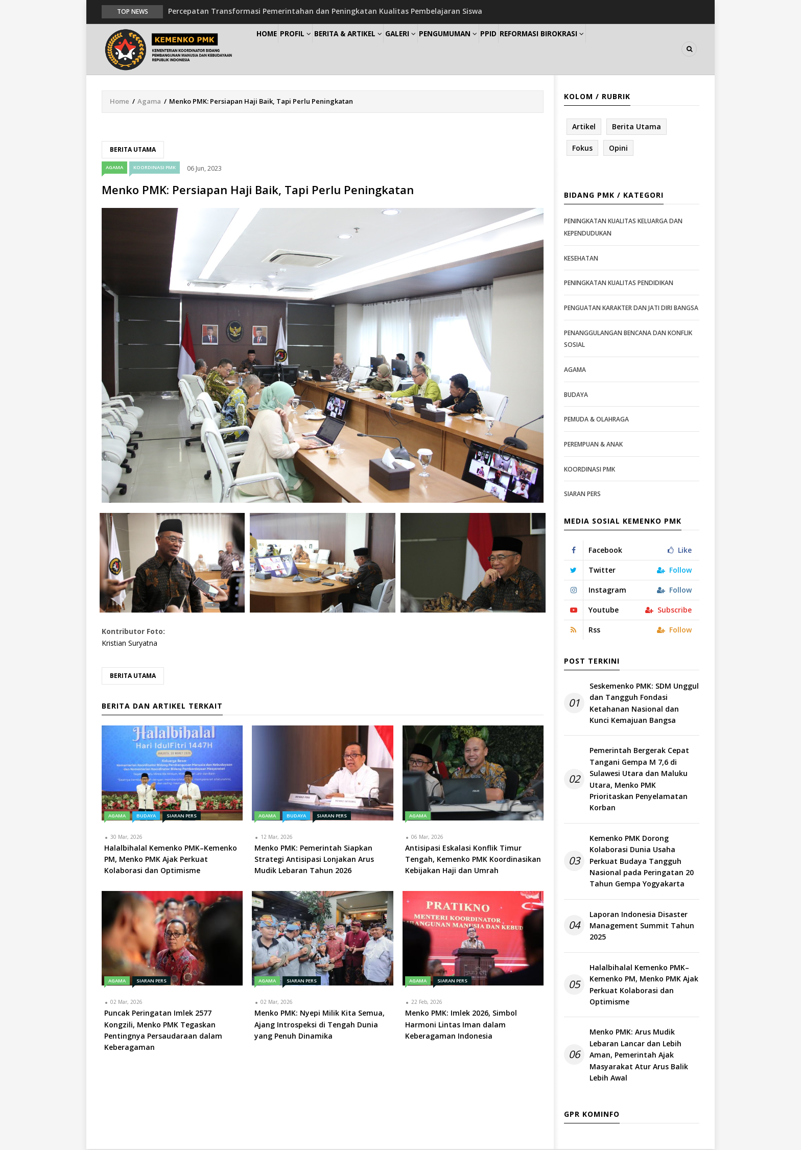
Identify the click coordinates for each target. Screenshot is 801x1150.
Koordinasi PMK (154, 168)
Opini (618, 148)
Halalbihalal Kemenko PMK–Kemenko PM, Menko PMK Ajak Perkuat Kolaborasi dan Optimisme (644, 985)
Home (272, 49)
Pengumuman (488, 49)
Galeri (432, 49)
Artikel (584, 127)
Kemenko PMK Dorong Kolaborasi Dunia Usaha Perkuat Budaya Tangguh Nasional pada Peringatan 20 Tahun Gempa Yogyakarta (642, 861)
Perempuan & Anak (593, 444)
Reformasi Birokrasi (599, 49)
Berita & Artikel (372, 49)
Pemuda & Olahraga (596, 419)
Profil (311, 49)
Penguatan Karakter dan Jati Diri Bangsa (631, 308)
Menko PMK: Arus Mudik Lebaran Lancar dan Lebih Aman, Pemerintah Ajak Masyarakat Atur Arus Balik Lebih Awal (639, 1056)
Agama (149, 101)
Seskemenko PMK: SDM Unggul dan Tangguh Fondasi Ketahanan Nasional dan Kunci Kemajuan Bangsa (644, 703)
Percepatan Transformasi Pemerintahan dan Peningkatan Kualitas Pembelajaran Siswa (325, 11)
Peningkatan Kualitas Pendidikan (618, 283)
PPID (537, 49)
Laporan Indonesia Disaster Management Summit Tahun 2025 (642, 926)
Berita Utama (133, 150)
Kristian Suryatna (129, 643)
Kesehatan (581, 258)
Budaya (146, 816)
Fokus (582, 148)
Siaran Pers (182, 816)
